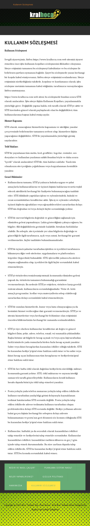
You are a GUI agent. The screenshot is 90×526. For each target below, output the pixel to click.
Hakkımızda (15, 485)
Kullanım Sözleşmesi (43, 485)
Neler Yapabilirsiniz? (21, 476)
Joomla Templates (51, 509)
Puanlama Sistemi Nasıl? (58, 467)
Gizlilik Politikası (53, 476)
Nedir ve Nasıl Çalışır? (22, 467)
